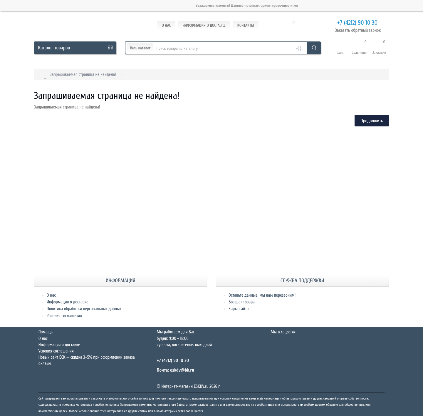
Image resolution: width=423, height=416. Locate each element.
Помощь (45, 332)
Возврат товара (242, 302)
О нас (51, 295)
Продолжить (371, 120)
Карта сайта (239, 308)
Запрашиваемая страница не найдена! (83, 74)
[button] (340, 48)
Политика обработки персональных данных (84, 308)
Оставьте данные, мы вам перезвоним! (262, 295)
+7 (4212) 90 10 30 (350, 23)
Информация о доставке (67, 302)
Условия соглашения (64, 315)
